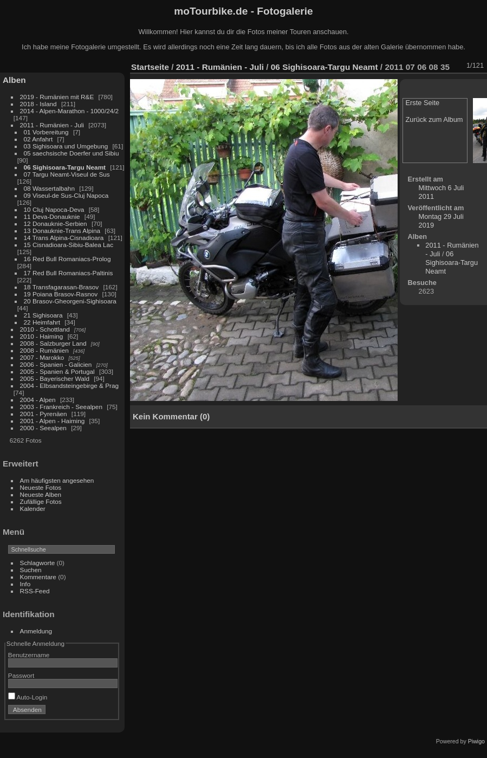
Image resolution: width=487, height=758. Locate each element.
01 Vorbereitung (46, 131)
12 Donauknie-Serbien (55, 223)
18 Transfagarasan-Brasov (61, 286)
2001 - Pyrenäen (43, 413)
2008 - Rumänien (44, 350)
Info (25, 583)
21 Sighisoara (43, 315)
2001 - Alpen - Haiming (52, 420)
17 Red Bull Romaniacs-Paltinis (68, 272)
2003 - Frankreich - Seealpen (61, 406)
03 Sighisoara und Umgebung (66, 146)
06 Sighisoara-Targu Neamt (65, 167)
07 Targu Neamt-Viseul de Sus (67, 174)
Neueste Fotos (41, 487)
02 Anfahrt (38, 138)
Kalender (33, 508)
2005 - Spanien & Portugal (57, 371)
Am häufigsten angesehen (57, 480)
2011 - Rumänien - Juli (52, 124)
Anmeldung (36, 630)
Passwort (21, 675)
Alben (14, 80)
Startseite (150, 67)
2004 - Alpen (38, 399)
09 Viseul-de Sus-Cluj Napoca (66, 195)
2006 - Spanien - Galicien (56, 364)
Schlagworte (37, 562)
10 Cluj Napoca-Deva (54, 209)
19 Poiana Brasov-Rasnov (61, 293)
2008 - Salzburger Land (53, 343)
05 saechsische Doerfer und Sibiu (71, 153)
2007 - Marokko (42, 357)
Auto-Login (28, 697)
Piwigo (476, 741)
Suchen (31, 569)
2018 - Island (38, 103)
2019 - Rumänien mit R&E (57, 96)
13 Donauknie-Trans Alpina (62, 230)
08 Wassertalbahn (49, 188)
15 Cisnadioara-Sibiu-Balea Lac (68, 244)
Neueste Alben (41, 494)
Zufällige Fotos (41, 501)
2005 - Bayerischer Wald (54, 378)
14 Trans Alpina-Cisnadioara (64, 237)
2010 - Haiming (41, 336)
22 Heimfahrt (42, 322)
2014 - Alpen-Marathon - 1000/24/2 (69, 110)
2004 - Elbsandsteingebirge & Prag (69, 385)
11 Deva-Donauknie (52, 216)
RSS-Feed (35, 590)
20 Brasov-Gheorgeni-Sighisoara (70, 301)
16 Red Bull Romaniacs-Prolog (67, 258)
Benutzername (29, 654)
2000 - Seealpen (43, 427)
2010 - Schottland (45, 329)
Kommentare (38, 576)
